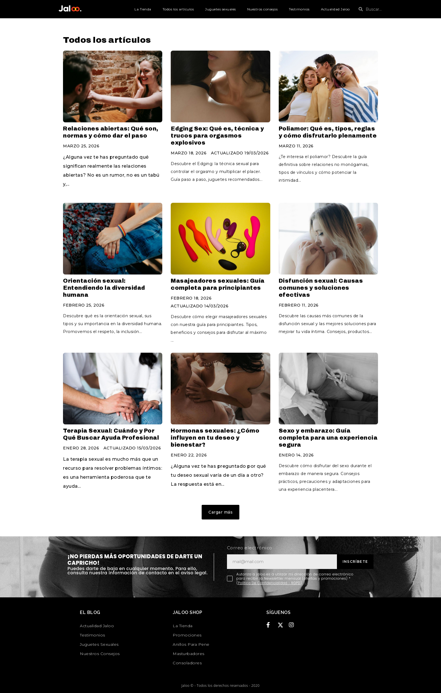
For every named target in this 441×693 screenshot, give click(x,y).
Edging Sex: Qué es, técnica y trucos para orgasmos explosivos (217, 135)
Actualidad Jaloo (335, 9)
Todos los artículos (178, 9)
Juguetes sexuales (220, 9)
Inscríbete (355, 561)
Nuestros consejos (262, 9)
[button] (220, 512)
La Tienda (142, 9)
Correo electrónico (249, 547)
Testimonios (299, 9)
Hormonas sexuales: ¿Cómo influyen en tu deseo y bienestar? (215, 438)
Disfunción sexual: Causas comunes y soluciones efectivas (321, 288)
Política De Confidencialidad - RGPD (271, 582)
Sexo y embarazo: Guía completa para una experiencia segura (328, 438)
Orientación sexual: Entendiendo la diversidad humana (104, 288)
